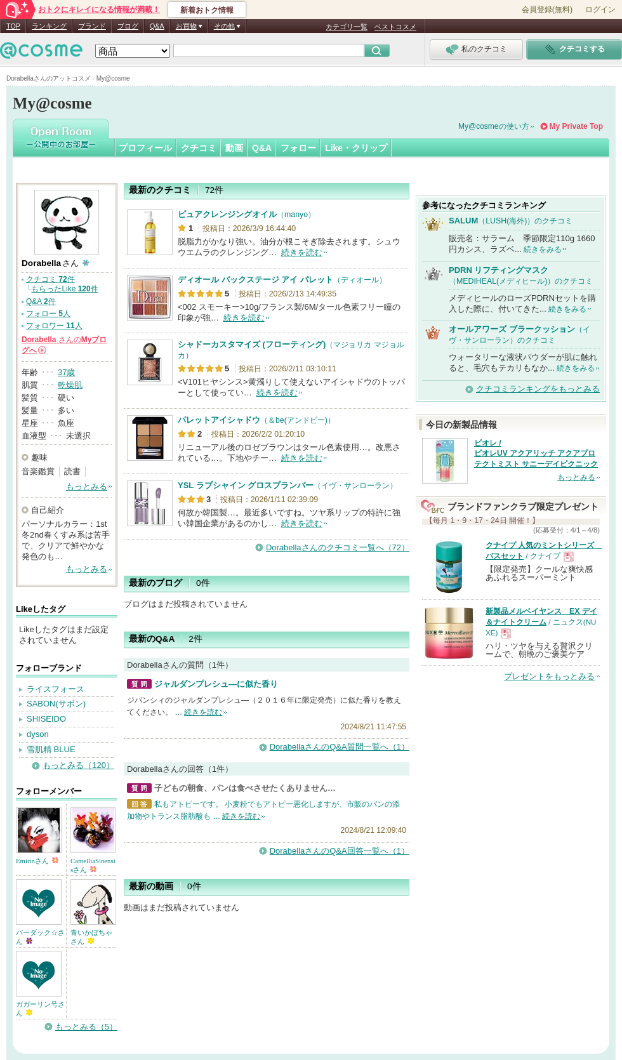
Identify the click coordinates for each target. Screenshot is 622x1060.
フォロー (298, 148)
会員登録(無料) (547, 9)
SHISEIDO (46, 719)
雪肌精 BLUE (51, 749)
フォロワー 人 (54, 325)
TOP (13, 26)
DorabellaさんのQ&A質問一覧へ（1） (339, 747)
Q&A (157, 26)
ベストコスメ (395, 26)
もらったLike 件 (64, 288)
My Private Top (576, 126)
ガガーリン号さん (40, 1008)
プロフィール (145, 148)
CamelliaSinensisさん (93, 865)
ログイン (600, 9)
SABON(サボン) (56, 703)
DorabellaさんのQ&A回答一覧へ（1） (339, 851)
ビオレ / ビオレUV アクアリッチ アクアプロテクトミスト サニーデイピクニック (536, 454)
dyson (38, 734)
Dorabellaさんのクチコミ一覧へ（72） (337, 547)
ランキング (49, 26)
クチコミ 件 (50, 279)
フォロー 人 (48, 313)
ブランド (92, 26)
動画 (234, 148)
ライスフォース (55, 689)
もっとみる (86, 486)
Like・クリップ (356, 148)
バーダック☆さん (40, 937)
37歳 (66, 372)
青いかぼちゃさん (91, 937)
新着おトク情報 (207, 10)
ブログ (127, 26)
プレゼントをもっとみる (549, 676)
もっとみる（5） (86, 1026)
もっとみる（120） (78, 765)
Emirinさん (37, 861)
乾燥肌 (70, 385)
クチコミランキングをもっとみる (538, 389)
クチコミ (198, 148)
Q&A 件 (41, 301)
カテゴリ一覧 (346, 26)
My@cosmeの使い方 (493, 126)
